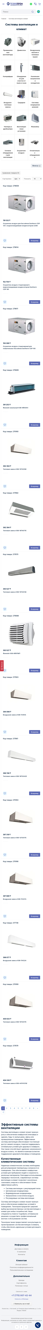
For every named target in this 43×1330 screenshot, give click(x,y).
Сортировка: (7, 179)
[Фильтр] (2, 665)
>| (3, 1112)
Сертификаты (21, 1283)
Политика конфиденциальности (21, 1267)
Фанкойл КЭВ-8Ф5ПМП (11, 653)
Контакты (21, 1254)
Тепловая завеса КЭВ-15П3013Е (14, 592)
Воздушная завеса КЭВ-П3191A (14, 715)
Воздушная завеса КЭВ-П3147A (14, 899)
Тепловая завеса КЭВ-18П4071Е (14, 530)
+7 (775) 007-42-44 (21, 1295)
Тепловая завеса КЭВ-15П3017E (14, 1022)
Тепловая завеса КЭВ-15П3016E (14, 469)
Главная (3, 18)
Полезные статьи (21, 1286)
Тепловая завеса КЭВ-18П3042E (15, 776)
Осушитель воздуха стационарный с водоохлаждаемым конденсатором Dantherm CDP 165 (20, 287)
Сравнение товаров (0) (10, 173)
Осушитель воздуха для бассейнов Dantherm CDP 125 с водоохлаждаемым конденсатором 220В (21, 225)
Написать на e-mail (22, 1304)
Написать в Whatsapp (21, 1299)
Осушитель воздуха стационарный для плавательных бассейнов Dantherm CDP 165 (19, 347)
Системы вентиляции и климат (18, 18)
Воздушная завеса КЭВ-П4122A (14, 960)
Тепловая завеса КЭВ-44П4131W (15, 1083)
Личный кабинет (21, 1264)
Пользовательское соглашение (21, 1270)
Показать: (27, 179)
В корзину (34, 241)
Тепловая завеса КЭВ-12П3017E (14, 838)
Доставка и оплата (21, 1249)
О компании (21, 1252)
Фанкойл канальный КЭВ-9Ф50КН (15, 408)
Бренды (21, 1280)
